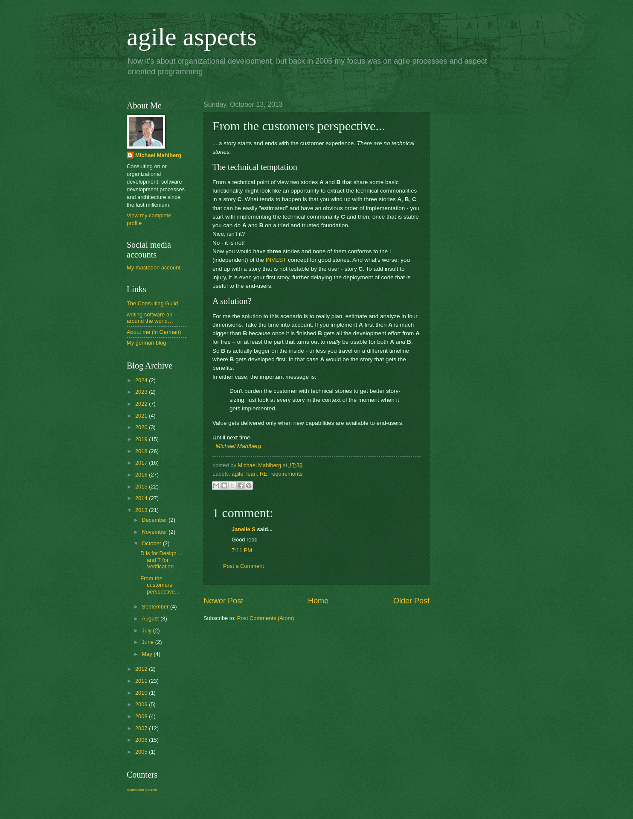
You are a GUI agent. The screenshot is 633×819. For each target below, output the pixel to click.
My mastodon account (153, 267)
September (156, 606)
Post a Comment (243, 566)
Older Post (411, 601)
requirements (286, 474)
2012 (142, 669)
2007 (142, 728)
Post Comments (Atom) (265, 618)
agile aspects (192, 37)
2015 (142, 486)
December (155, 520)
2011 (142, 681)
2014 (142, 498)
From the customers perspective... (160, 585)
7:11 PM (242, 550)
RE (263, 474)
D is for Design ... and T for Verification (161, 560)
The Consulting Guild (152, 303)
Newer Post (223, 601)
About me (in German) (154, 332)
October (152, 543)
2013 (142, 510)
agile (237, 474)
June (148, 642)
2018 (142, 451)
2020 (142, 427)
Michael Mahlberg (238, 446)
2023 (142, 392)
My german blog (146, 342)
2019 (142, 439)
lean (251, 474)
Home (318, 601)
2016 (142, 474)
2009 (142, 704)
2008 (142, 716)
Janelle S (244, 529)
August (151, 618)
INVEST (276, 260)
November (155, 532)
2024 (142, 380)
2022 (142, 404)
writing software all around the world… (150, 317)
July (147, 630)
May (148, 654)
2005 (142, 752)
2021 (142, 415)
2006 (142, 740)
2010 (142, 693)
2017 (142, 462)
